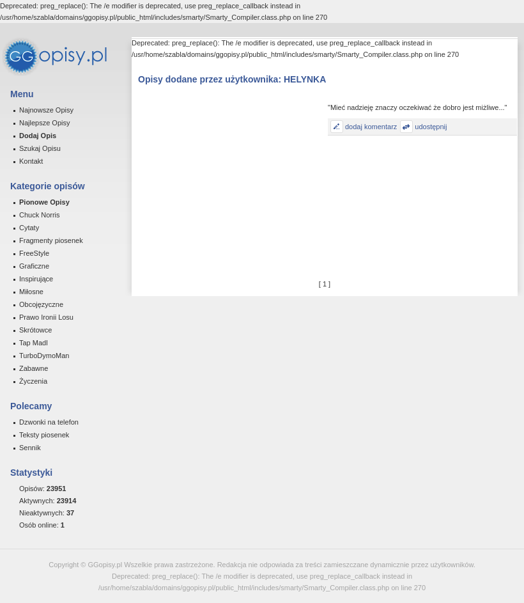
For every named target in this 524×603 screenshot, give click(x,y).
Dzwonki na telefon (49, 422)
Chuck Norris (39, 215)
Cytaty (29, 227)
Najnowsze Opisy (46, 110)
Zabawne (33, 368)
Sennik (30, 447)
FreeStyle (34, 253)
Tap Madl (33, 343)
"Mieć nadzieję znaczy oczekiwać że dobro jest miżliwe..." (417, 107)
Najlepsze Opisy (44, 123)
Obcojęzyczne (41, 304)
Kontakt (31, 161)
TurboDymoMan (44, 355)
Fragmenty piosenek (51, 240)
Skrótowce (35, 330)
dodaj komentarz (371, 126)
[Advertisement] (231, 183)
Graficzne (34, 266)
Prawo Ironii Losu (46, 317)
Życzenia (33, 381)
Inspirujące (36, 279)
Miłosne (31, 291)
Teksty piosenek (44, 435)
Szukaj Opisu (40, 148)
